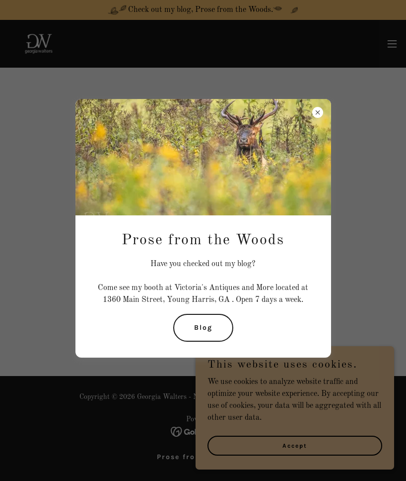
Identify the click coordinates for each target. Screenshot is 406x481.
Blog (203, 327)
